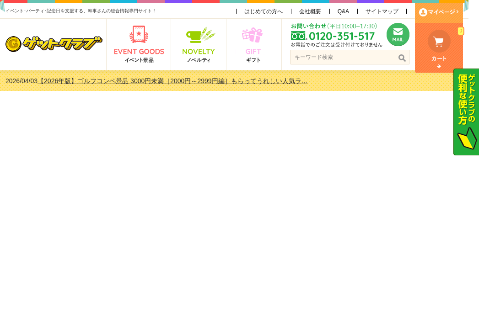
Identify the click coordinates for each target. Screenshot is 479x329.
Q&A (348, 11)
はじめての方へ (268, 11)
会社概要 (315, 11)
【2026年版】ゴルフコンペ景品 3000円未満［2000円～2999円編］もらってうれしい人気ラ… (178, 81)
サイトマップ (387, 11)
